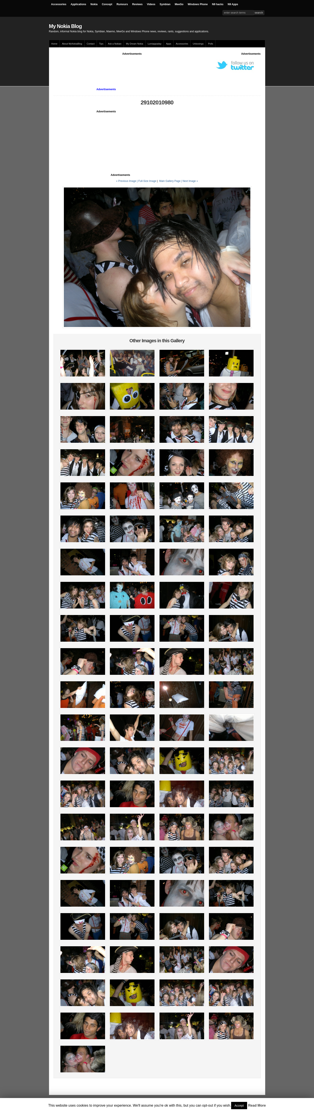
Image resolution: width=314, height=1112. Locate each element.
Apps (168, 43)
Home (54, 43)
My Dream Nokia (134, 43)
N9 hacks (217, 4)
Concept (107, 4)
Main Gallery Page (169, 181)
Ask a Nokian (114, 43)
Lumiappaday (154, 43)
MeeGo (179, 4)
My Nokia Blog (65, 26)
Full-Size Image (147, 181)
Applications (78, 4)
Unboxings (198, 43)
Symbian (165, 4)
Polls (210, 43)
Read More (257, 1105)
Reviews (137, 4)
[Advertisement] (132, 65)
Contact (91, 43)
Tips (101, 43)
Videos (151, 4)
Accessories (58, 4)
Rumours (122, 4)
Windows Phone (198, 4)
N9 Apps (233, 4)
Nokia (94, 4)
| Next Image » (189, 181)
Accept (239, 1105)
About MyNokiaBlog (72, 43)
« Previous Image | (127, 181)
